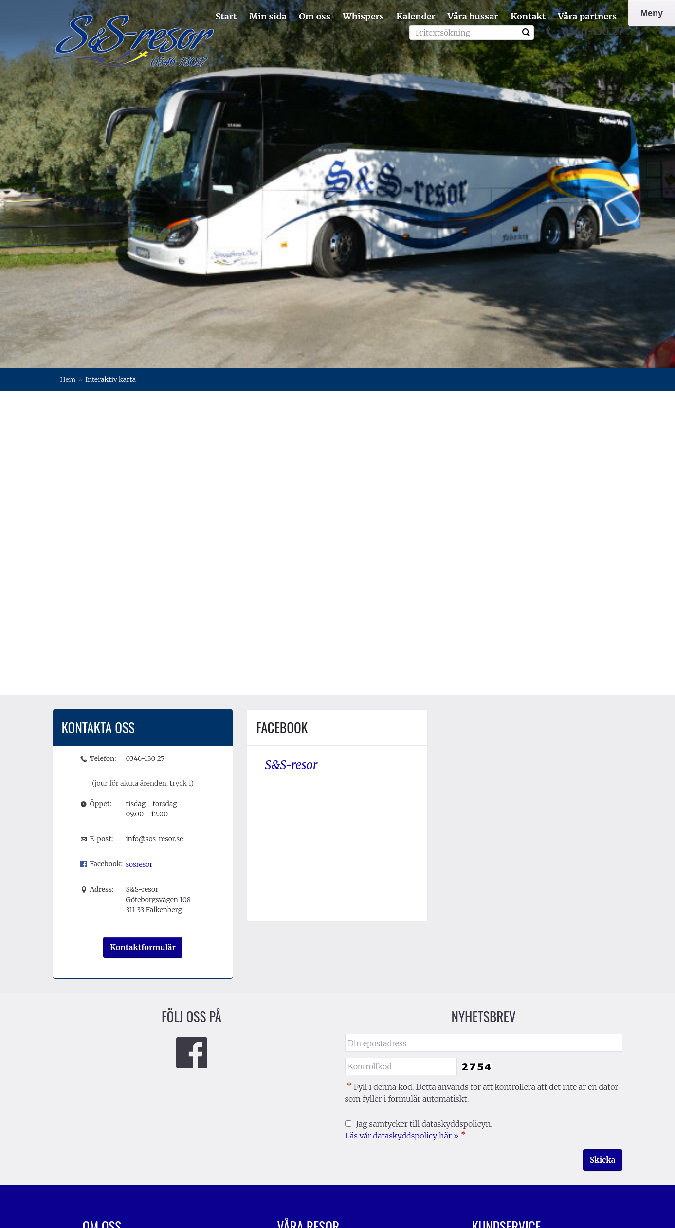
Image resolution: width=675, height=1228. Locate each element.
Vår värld (488, 1034)
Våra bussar (473, 16)
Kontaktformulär (143, 715)
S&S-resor (291, 533)
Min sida (268, 16)
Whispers (363, 16)
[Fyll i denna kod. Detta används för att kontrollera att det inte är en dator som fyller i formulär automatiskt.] (401, 835)
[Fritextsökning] (464, 32)
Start (226, 16)
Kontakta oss (496, 1019)
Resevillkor (492, 1063)
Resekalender (497, 1048)
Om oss (314, 16)
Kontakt (528, 16)
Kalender (415, 16)
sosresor (139, 632)
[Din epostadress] (483, 811)
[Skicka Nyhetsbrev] (602, 928)
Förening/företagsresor (125, 1019)
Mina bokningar (307, 1034)
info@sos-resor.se (154, 606)
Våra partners (587, 16)
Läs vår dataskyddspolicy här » (402, 903)
